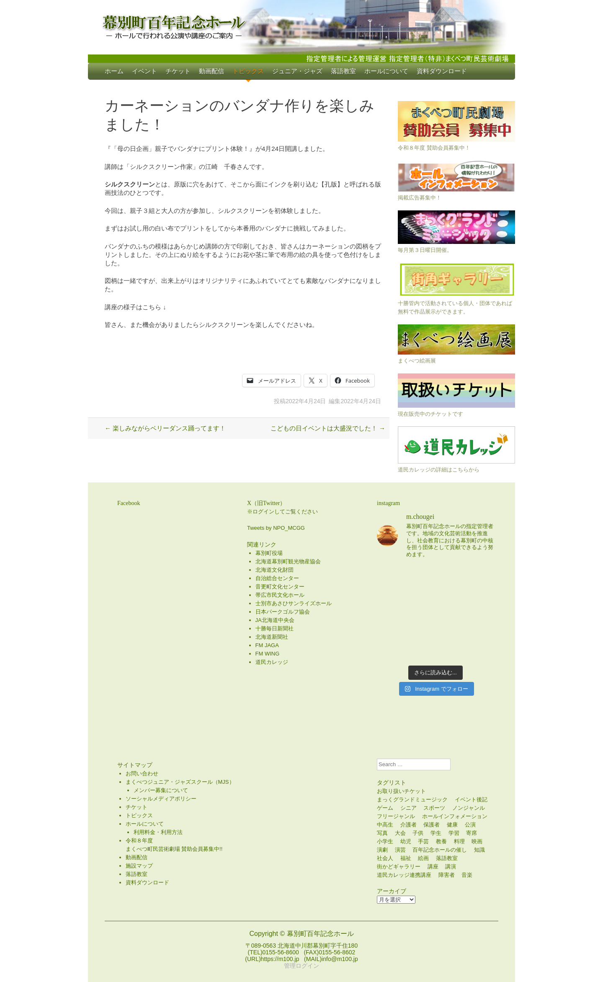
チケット (178, 71)
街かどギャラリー (398, 866)
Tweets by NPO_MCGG (276, 528)
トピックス (248, 71)
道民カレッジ (271, 662)
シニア (408, 808)
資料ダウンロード (442, 71)
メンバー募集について (161, 790)
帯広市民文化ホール (279, 595)
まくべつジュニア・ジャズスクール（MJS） (180, 782)
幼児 (405, 841)
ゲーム (385, 808)
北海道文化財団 (274, 570)
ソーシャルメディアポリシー (161, 798)
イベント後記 (471, 799)
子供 (417, 833)
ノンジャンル (468, 808)
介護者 (408, 824)
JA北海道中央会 (274, 620)
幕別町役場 (269, 553)
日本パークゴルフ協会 (282, 612)
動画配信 (211, 71)
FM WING (267, 653)
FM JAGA (267, 645)
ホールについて (386, 71)
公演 (470, 824)
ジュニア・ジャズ (297, 71)
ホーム (114, 71)
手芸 (423, 841)
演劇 (382, 850)
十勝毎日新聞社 (274, 628)
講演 (450, 866)
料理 (459, 841)
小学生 (385, 841)
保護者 (431, 824)
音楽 (466, 875)
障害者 (446, 875)
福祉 (405, 858)
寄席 (471, 833)
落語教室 (343, 71)
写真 (382, 833)
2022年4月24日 (306, 401)
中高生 (385, 824)
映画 (477, 841)
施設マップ (139, 866)
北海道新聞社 (271, 637)
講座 (433, 866)
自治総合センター (277, 578)
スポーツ (434, 808)
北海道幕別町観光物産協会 (288, 561)
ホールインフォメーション (454, 816)
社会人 (385, 858)
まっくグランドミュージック (412, 799)
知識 (479, 850)
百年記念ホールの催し (439, 850)
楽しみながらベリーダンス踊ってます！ (165, 428)
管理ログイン (301, 965)
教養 (441, 841)
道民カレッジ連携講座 (404, 875)
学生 (435, 833)
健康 (452, 824)
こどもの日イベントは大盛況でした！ (328, 428)
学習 (453, 833)
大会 (400, 833)
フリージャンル (396, 816)
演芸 (400, 850)
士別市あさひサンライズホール (293, 603)
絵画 (423, 858)
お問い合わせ (142, 773)
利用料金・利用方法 (158, 832)
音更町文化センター (279, 586)
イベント (144, 71)
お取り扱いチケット (401, 791)
